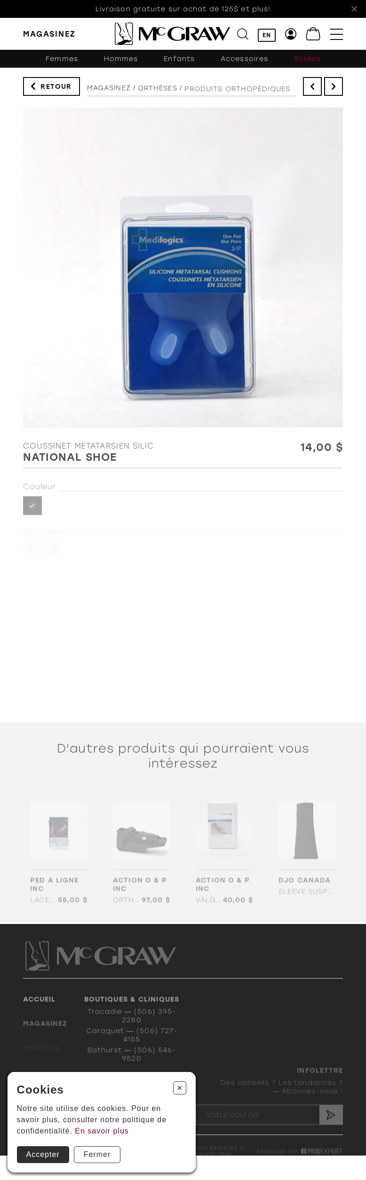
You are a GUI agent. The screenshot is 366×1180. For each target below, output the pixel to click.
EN (267, 35)
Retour (56, 88)
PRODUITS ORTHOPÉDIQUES (237, 96)
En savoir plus (102, 1131)
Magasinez (109, 92)
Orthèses (157, 93)
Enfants (179, 62)
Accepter (43, 1154)
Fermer (97, 1154)
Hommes (121, 62)
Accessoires (244, 62)
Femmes (62, 62)
